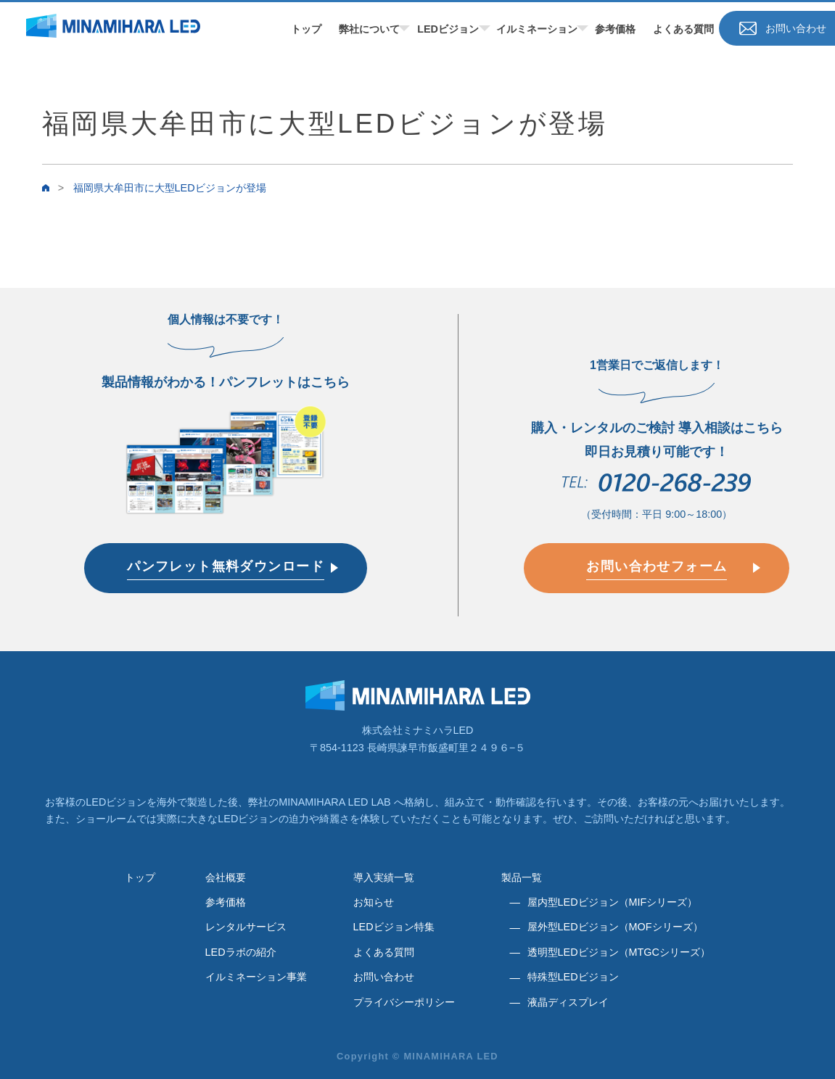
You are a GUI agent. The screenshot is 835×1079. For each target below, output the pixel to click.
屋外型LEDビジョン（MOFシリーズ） (615, 927)
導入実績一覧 (383, 877)
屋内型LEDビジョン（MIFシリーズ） (612, 902)
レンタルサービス (246, 927)
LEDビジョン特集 (394, 927)
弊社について (369, 29)
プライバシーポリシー (404, 1002)
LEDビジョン (448, 29)
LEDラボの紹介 (240, 952)
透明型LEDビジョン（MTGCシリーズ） (618, 952)
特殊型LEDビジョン (573, 977)
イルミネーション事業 (256, 977)
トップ (306, 29)
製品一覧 (521, 877)
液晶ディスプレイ (568, 1002)
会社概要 (225, 877)
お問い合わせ (383, 977)
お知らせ (373, 902)
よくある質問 (683, 29)
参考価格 (615, 29)
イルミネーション (536, 29)
